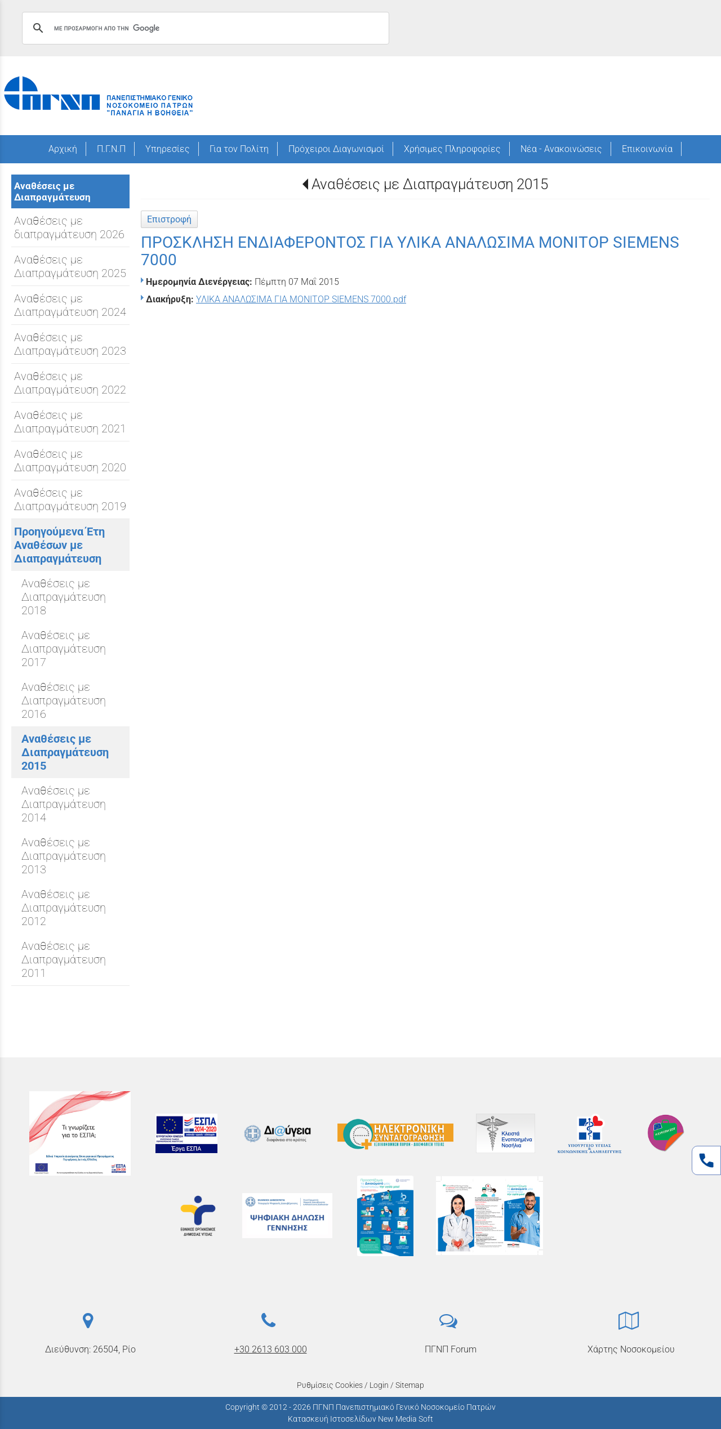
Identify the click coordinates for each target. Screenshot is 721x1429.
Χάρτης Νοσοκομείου (631, 1349)
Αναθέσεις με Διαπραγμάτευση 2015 (429, 184)
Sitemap (409, 1385)
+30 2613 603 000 (270, 1349)
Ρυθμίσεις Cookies (330, 1385)
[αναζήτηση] (204, 28)
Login (379, 1385)
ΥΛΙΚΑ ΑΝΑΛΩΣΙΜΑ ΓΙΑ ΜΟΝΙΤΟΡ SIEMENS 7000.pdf (301, 299)
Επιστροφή (169, 219)
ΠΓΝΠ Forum (451, 1349)
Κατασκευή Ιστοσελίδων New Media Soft (360, 1418)
